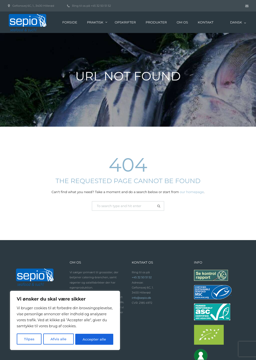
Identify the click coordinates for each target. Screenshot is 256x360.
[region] (65, 321)
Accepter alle (94, 339)
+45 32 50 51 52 (142, 244)
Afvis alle (58, 339)
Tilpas (29, 339)
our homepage (192, 159)
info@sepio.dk (142, 264)
